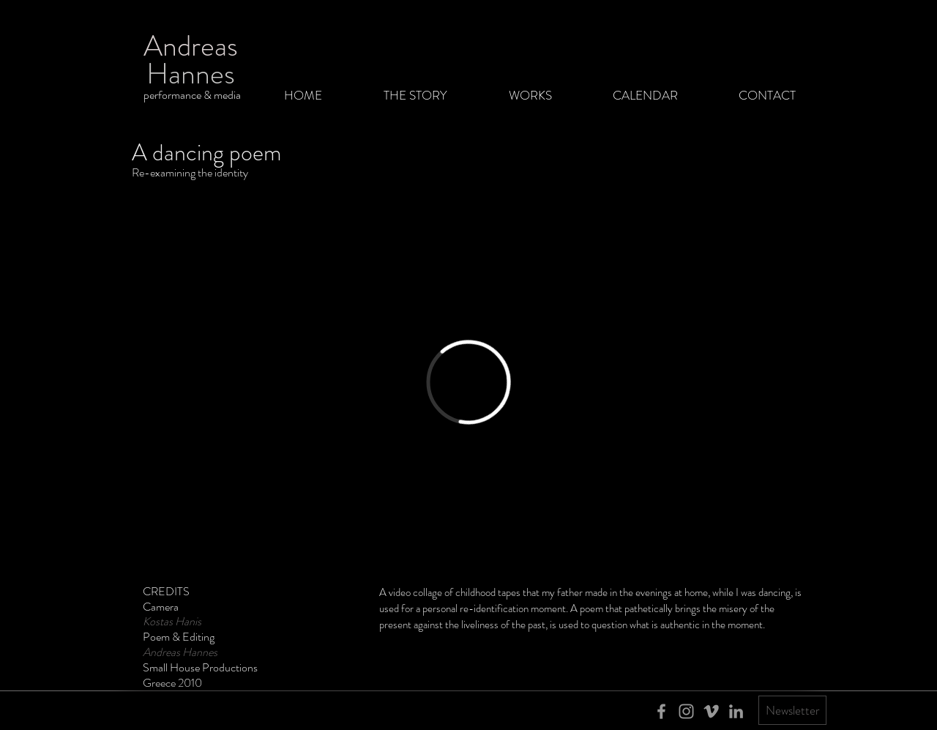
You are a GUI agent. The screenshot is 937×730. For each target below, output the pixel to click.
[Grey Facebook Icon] (661, 711)
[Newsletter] (792, 710)
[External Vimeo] (468, 382)
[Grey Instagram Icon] (686, 711)
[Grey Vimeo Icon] (711, 711)
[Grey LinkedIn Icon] (736, 711)
